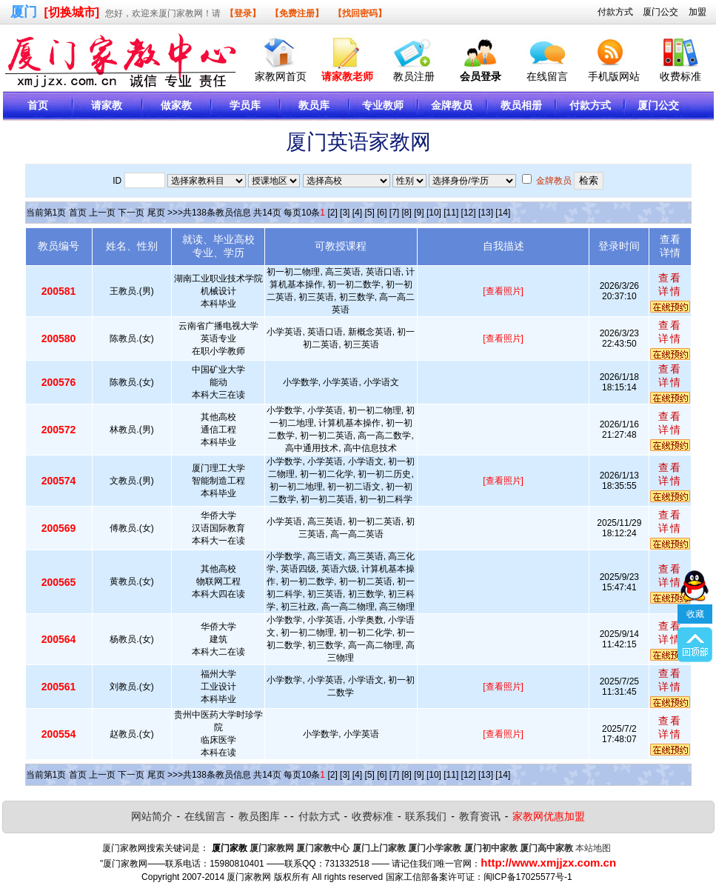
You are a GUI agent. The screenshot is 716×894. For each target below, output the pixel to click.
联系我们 (425, 816)
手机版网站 (614, 76)
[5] (369, 212)
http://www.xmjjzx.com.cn (548, 862)
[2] (332, 212)
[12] (468, 212)
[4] (357, 212)
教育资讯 (480, 816)
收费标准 (680, 76)
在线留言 (547, 76)
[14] (502, 212)
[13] (485, 212)
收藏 (695, 581)
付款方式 (615, 12)
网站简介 (152, 816)
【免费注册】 (297, 13)
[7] (394, 212)
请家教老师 (347, 76)
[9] (419, 212)
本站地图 (593, 848)
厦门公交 (660, 12)
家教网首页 (281, 76)
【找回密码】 (360, 13)
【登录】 (243, 13)
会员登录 (480, 76)
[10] (433, 212)
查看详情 (670, 284)
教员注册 (414, 76)
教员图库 (259, 816)
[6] (382, 212)
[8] (407, 212)
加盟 (697, 12)
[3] (344, 212)
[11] (451, 212)
